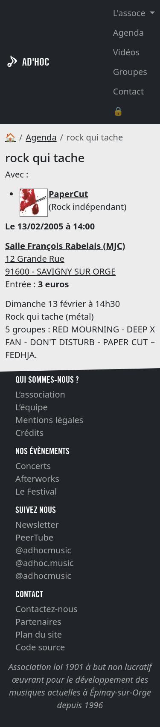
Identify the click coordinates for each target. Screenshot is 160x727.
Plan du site (38, 634)
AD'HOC (35, 62)
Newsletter (37, 524)
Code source (40, 647)
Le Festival (36, 491)
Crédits (29, 432)
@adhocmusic (43, 550)
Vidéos (126, 52)
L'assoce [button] (130, 13)
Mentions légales (49, 420)
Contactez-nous (46, 609)
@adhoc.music (44, 563)
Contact (128, 91)
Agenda (128, 32)
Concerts (33, 466)
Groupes (130, 71)
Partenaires (38, 621)
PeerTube (34, 537)
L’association (40, 394)
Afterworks (37, 478)
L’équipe (31, 407)
